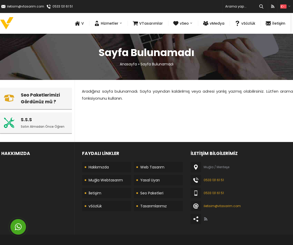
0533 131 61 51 (62, 6)
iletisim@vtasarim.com (25, 6)
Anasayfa (128, 64)
